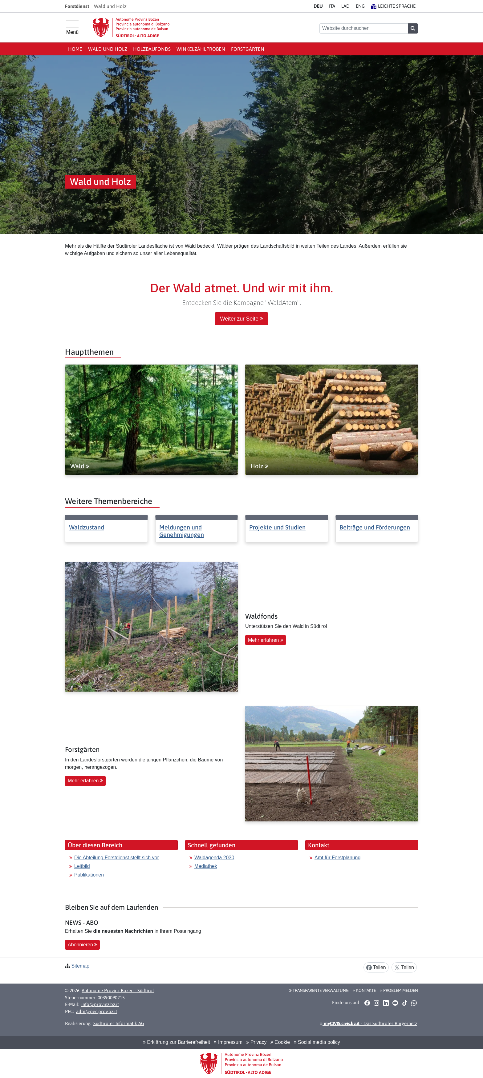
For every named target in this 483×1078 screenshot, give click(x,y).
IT (332, 6)
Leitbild (82, 866)
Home (75, 49)
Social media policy (317, 1042)
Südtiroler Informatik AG (118, 1023)
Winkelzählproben (201, 49)
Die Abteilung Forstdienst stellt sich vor (116, 857)
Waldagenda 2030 (214, 857)
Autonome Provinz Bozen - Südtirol (118, 990)
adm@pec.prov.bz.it (96, 1011)
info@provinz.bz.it (100, 1004)
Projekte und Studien (277, 527)
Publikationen (89, 874)
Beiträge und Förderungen (374, 527)
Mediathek (205, 866)
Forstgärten (247, 49)
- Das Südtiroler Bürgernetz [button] (368, 1023)
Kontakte (364, 990)
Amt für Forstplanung (337, 857)
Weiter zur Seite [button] (241, 319)
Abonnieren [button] (82, 944)
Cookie (280, 1042)
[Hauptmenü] (72, 27)
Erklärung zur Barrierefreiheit (176, 1042)
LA (345, 6)
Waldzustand (86, 527)
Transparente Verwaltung (319, 990)
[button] (367, 1002)
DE (318, 6)
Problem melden (399, 990)
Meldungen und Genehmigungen (181, 531)
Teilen (376, 968)
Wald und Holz (107, 49)
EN (360, 6)
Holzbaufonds (152, 49)
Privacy (256, 1042)
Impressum (228, 1042)
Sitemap (80, 965)
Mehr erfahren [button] (265, 640)
